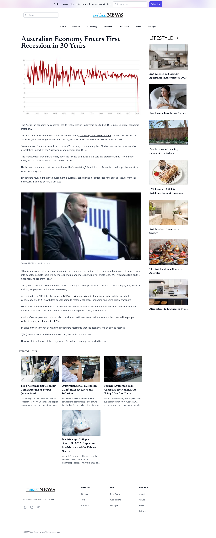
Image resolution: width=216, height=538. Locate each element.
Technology (91, 26)
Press (141, 505)
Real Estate (124, 26)
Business (108, 26)
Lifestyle (152, 26)
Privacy (142, 511)
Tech (83, 499)
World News (115, 499)
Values (142, 499)
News (138, 26)
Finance (76, 26)
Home (63, 26)
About (142, 494)
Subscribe (155, 4)
